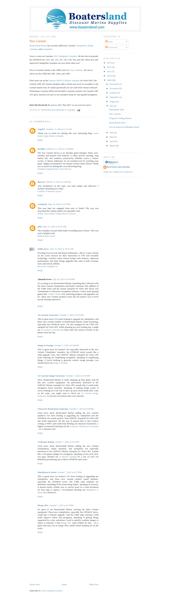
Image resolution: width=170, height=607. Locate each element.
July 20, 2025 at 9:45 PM (64, 279)
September (114, 97)
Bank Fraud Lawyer (46, 236)
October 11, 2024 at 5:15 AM (59, 129)
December (114, 84)
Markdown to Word (47, 472)
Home (64, 584)
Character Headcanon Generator (53, 409)
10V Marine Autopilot (64, 80)
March (112, 145)
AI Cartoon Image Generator (51, 376)
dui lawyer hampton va (48, 266)
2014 (109, 62)
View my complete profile (118, 172)
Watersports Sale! (116, 109)
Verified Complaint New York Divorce (54, 169)
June (111, 132)
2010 (109, 76)
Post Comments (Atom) (52, 590)
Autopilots (47, 49)
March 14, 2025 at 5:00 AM (59, 182)
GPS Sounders (65, 56)
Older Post (93, 584)
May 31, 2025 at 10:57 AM (54, 226)
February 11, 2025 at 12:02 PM (59, 149)
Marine (38, 45)
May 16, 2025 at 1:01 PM (59, 204)
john (40, 226)
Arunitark (42, 204)
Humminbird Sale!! (117, 122)
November (114, 88)
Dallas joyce (43, 249)
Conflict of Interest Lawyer (50, 191)
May (111, 137)
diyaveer (42, 182)
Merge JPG (43, 505)
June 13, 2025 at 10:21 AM (61, 249)
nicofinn (41, 149)
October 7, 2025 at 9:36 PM (66, 345)
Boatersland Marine (118, 167)
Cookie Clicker (54, 294)
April (112, 141)
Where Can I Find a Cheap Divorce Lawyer (57, 213)
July (111, 106)
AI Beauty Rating (46, 442)
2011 (109, 71)
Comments (111, 47)
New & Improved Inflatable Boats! (124, 127)
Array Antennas (76, 70)
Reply (40, 140)
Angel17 (41, 129)
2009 (109, 80)
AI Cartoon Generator (48, 315)
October (113, 92)
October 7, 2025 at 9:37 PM (67, 442)
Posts (109, 41)
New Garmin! (115, 114)
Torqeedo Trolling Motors (120, 118)
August (112, 101)
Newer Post (35, 584)
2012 (109, 67)
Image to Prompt (45, 345)
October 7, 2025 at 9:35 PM (72, 315)
